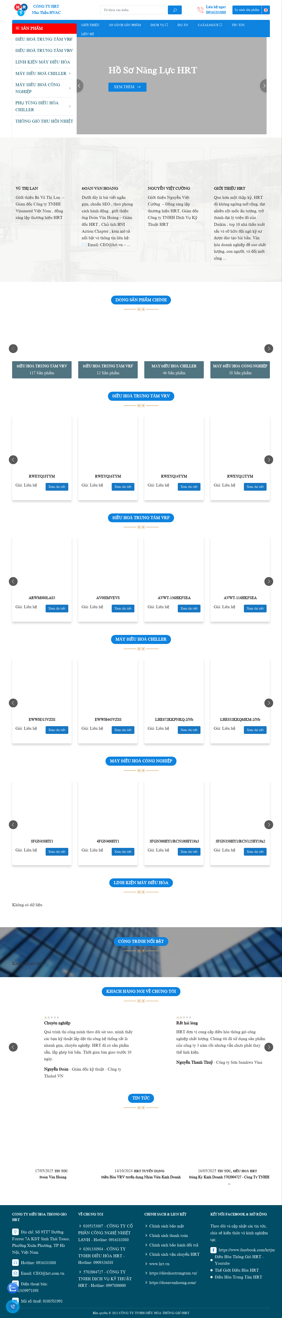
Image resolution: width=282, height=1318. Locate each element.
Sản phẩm (29, 28)
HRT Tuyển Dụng (149, 1171)
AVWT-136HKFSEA (174, 598)
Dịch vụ (159, 25)
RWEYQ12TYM (240, 477)
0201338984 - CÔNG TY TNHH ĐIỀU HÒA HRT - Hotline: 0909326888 (102, 1256)
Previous (80, 85)
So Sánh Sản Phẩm (125, 25)
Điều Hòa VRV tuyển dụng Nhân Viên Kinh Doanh (141, 1177)
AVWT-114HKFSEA (240, 598)
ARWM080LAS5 (42, 598)
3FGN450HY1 (42, 841)
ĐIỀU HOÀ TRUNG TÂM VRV (42, 366)
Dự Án (183, 25)
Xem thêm (127, 87)
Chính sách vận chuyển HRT (172, 1254)
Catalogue (210, 25)
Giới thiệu (90, 25)
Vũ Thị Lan (27, 188)
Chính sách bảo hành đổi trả (171, 1245)
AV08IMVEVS (108, 598)
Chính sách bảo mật (164, 1226)
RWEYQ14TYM (174, 477)
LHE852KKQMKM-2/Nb (240, 720)
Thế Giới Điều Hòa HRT (237, 1270)
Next (263, 85)
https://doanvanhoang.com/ (170, 1282)
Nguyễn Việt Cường (169, 188)
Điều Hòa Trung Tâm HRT (238, 1277)
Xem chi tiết (56, 486)
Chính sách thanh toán (166, 1235)
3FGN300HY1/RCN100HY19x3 (174, 841)
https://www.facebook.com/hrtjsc (247, 1250)
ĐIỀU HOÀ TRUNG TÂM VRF (108, 366)
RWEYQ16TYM (108, 477)
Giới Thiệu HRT (229, 188)
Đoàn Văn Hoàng (100, 188)
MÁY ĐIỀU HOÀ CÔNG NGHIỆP (240, 366)
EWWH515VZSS (42, 720)
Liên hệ (87, 34)
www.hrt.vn (156, 1264)
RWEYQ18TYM (42, 477)
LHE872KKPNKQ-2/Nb (174, 720)
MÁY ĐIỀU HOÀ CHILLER (174, 366)
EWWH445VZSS (108, 720)
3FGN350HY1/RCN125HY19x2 (240, 841)
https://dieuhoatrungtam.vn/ (170, 1273)
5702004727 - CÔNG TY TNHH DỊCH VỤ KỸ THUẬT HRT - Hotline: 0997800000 (105, 1279)
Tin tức (238, 25)
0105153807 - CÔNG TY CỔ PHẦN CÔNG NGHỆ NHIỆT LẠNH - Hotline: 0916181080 (105, 1233)
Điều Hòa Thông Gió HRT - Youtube (239, 1260)
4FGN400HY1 (108, 841)
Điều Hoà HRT (245, 1171)
